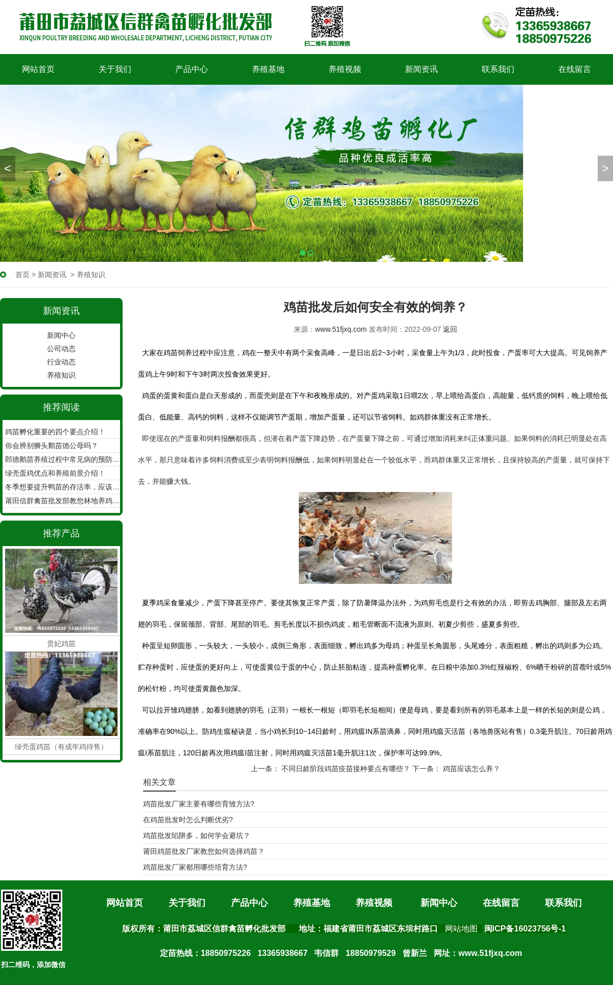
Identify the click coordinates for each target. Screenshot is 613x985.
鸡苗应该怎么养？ (470, 769)
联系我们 (498, 69)
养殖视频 (344, 69)
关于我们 (115, 69)
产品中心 (191, 69)
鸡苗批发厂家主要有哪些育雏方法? (198, 804)
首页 (22, 274)
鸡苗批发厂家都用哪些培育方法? (195, 867)
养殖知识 (61, 375)
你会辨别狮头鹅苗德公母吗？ (51, 445)
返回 (450, 329)
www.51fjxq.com (341, 329)
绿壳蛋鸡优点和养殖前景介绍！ (55, 473)
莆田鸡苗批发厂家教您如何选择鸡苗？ (204, 851)
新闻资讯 (421, 69)
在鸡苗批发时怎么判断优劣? (188, 820)
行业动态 (61, 362)
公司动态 (61, 348)
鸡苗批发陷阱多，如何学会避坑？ (196, 835)
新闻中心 (61, 335)
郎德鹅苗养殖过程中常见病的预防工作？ (62, 459)
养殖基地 (268, 69)
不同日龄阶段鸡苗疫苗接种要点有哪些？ (344, 769)
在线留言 (574, 69)
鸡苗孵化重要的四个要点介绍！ (55, 432)
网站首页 (38, 69)
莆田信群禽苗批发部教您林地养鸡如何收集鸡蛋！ (62, 501)
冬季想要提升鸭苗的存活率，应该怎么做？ (62, 487)
